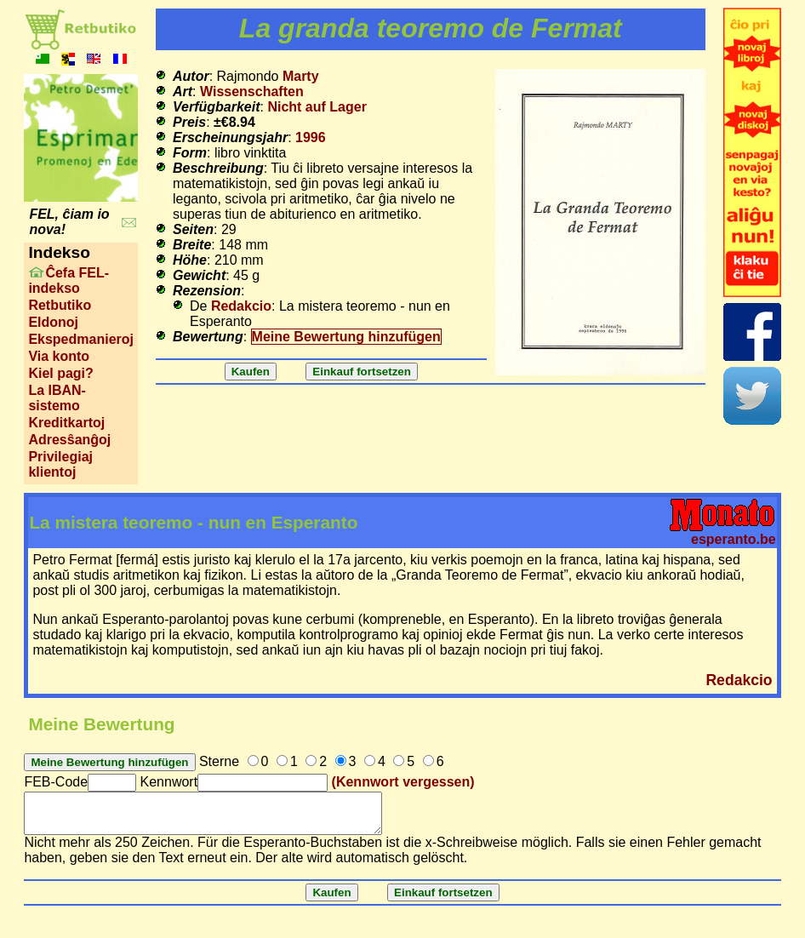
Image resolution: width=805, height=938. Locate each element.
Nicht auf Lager (316, 107)
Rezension (207, 290)
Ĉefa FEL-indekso (68, 280)
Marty (301, 76)
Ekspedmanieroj (81, 339)
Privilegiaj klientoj (60, 464)
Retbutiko (59, 305)
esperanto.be (733, 539)
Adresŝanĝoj (69, 439)
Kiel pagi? (60, 373)
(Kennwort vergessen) (403, 782)
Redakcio (241, 306)
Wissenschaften (252, 91)
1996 (310, 137)
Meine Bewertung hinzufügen (346, 336)
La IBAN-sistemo (57, 398)
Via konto (58, 356)
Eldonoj (53, 322)
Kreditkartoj (66, 422)
